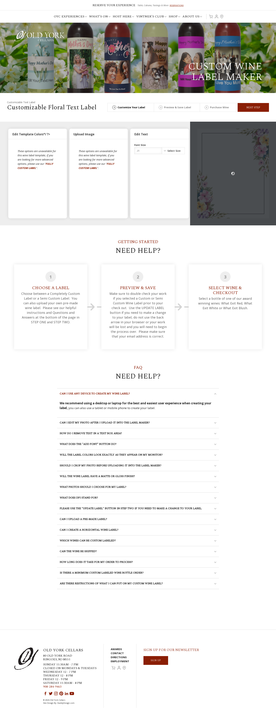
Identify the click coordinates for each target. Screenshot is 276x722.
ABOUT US (191, 17)
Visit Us (221, 16)
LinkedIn (66, 693)
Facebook (45, 693)
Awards (116, 649)
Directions (119, 657)
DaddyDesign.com (65, 703)
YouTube (72, 693)
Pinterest (61, 693)
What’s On (99, 17)
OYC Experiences (69, 17)
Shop (173, 17)
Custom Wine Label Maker (225, 72)
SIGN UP (156, 660)
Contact (117, 653)
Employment (120, 661)
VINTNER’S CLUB (150, 17)
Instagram (56, 693)
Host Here (122, 17)
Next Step (253, 107)
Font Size (140, 145)
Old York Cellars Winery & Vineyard (39, 36)
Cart (211, 16)
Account (216, 16)
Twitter (50, 693)
